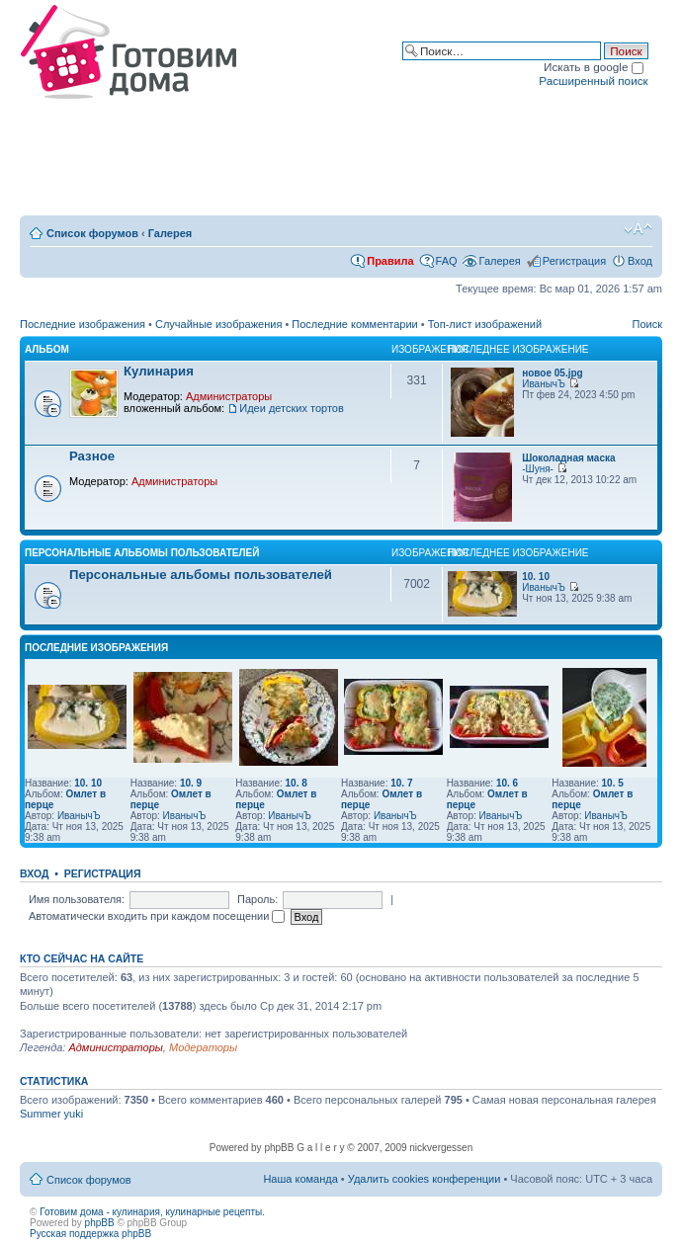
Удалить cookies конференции (424, 1179)
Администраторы (229, 396)
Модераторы (203, 1047)
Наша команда (300, 1179)
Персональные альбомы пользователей (142, 552)
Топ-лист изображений (485, 324)
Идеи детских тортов (291, 408)
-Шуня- (538, 468)
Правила (390, 261)
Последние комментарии (354, 324)
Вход (640, 261)
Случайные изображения (218, 324)
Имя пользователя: (77, 899)
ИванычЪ (543, 383)
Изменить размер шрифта (638, 229)
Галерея (170, 233)
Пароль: (257, 899)
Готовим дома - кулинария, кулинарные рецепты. (152, 1211)
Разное (92, 456)
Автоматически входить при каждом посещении (157, 916)
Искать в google (593, 66)
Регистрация (574, 261)
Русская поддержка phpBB (90, 1233)
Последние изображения (82, 324)
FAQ (447, 261)
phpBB (100, 1222)
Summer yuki (51, 1114)
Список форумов (92, 233)
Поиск (647, 324)
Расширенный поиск (593, 80)
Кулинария (159, 371)
